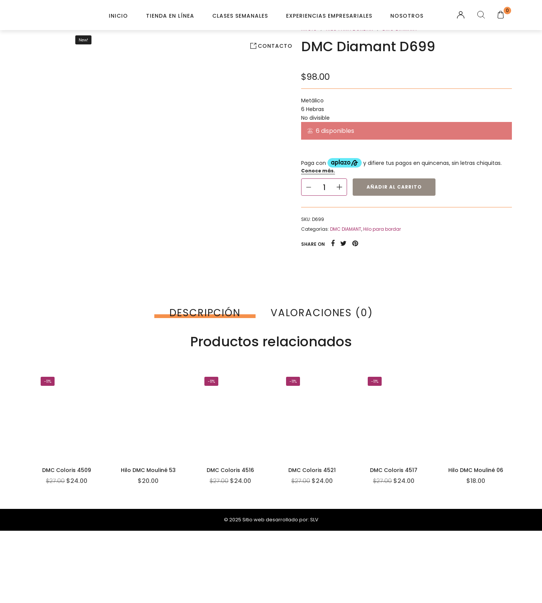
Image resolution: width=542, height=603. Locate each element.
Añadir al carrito (394, 187)
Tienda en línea (170, 16)
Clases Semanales (240, 16)
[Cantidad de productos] (324, 187)
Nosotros (406, 16)
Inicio (118, 16)
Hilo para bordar (382, 229)
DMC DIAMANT (345, 229)
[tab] (205, 313)
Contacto (275, 46)
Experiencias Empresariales (329, 16)
